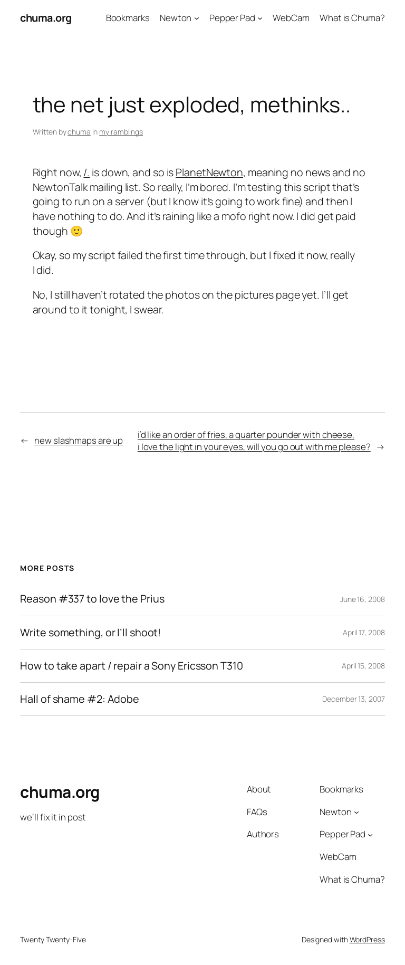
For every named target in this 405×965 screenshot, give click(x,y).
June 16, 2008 (362, 599)
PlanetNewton (209, 172)
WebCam (291, 18)
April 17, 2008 (364, 632)
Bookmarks (128, 18)
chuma (79, 132)
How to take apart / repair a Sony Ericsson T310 (131, 666)
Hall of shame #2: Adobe (79, 699)
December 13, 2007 (353, 699)
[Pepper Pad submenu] (260, 18)
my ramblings (121, 132)
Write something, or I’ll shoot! (90, 632)
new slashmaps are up (78, 440)
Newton (175, 18)
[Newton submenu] (196, 18)
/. (86, 172)
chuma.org (46, 18)
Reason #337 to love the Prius (92, 599)
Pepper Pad (232, 18)
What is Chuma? (352, 18)
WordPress (367, 939)
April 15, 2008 (363, 666)
